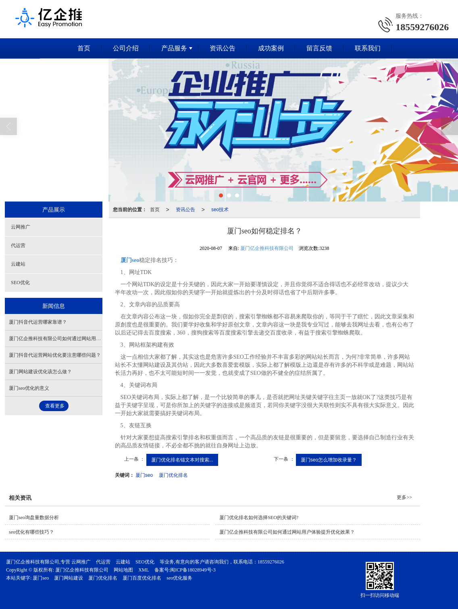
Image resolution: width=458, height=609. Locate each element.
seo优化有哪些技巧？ (31, 532)
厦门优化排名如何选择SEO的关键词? (258, 517)
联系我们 (368, 48)
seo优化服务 (179, 578)
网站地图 (123, 570)
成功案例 (271, 48)
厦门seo (144, 475)
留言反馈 (319, 48)
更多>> (404, 497)
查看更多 (55, 406)
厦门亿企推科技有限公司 (267, 248)
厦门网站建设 (68, 578)
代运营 (18, 245)
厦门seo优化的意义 (29, 388)
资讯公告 (222, 48)
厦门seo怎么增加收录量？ (329, 460)
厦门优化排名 (173, 475)
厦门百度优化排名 (142, 578)
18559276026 (271, 562)
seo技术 (220, 209)
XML (143, 570)
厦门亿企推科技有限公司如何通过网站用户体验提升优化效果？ (76, 338)
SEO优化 (20, 282)
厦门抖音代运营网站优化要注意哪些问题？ (55, 355)
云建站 (18, 264)
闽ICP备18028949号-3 (193, 570)
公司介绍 (126, 48)
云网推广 (20, 227)
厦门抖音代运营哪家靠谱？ (38, 322)
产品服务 (174, 48)
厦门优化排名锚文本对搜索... (182, 460)
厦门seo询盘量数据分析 (34, 517)
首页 (83, 48)
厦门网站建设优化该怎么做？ (40, 371)
